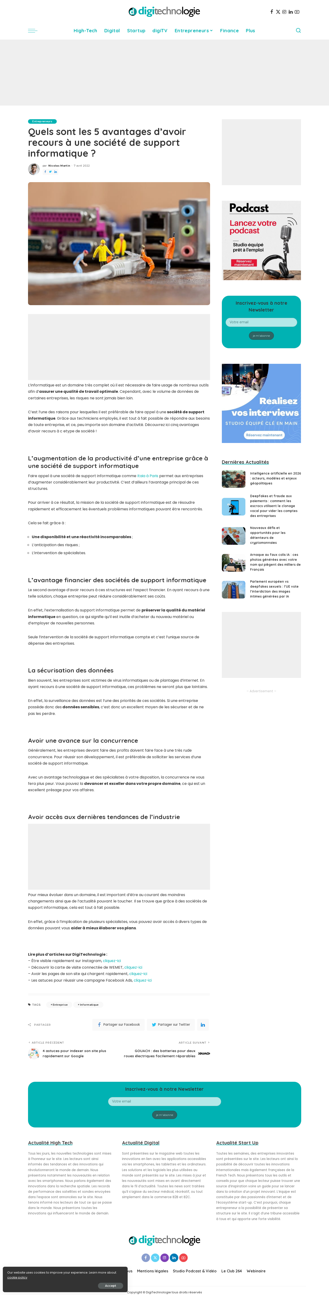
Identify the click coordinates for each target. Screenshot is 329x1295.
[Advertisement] (164, 73)
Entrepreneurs (43, 121)
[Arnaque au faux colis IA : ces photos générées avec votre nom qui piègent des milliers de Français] (233, 563)
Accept (56, 1285)
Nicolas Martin (59, 165)
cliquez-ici (112, 960)
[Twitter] (278, 12)
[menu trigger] (35, 31)
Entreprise (60, 1004)
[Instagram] (284, 12)
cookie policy (18, 1277)
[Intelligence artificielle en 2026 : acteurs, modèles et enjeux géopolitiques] (233, 479)
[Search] (298, 31)
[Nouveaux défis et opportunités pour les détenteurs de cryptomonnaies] (233, 536)
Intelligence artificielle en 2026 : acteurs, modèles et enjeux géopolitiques (272, 478)
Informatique (89, 1004)
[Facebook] (271, 12)
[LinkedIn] (290, 12)
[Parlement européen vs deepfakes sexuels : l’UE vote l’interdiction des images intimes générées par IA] (233, 589)
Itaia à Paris (147, 476)
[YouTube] (297, 12)
